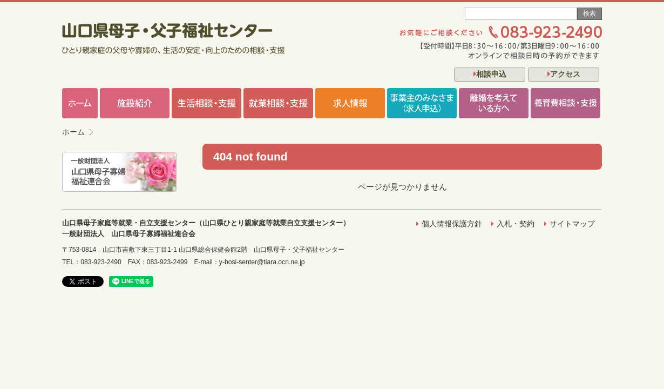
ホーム (73, 132)
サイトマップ (572, 224)
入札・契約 (515, 224)
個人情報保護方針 (452, 224)
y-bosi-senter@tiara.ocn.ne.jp (262, 262)
